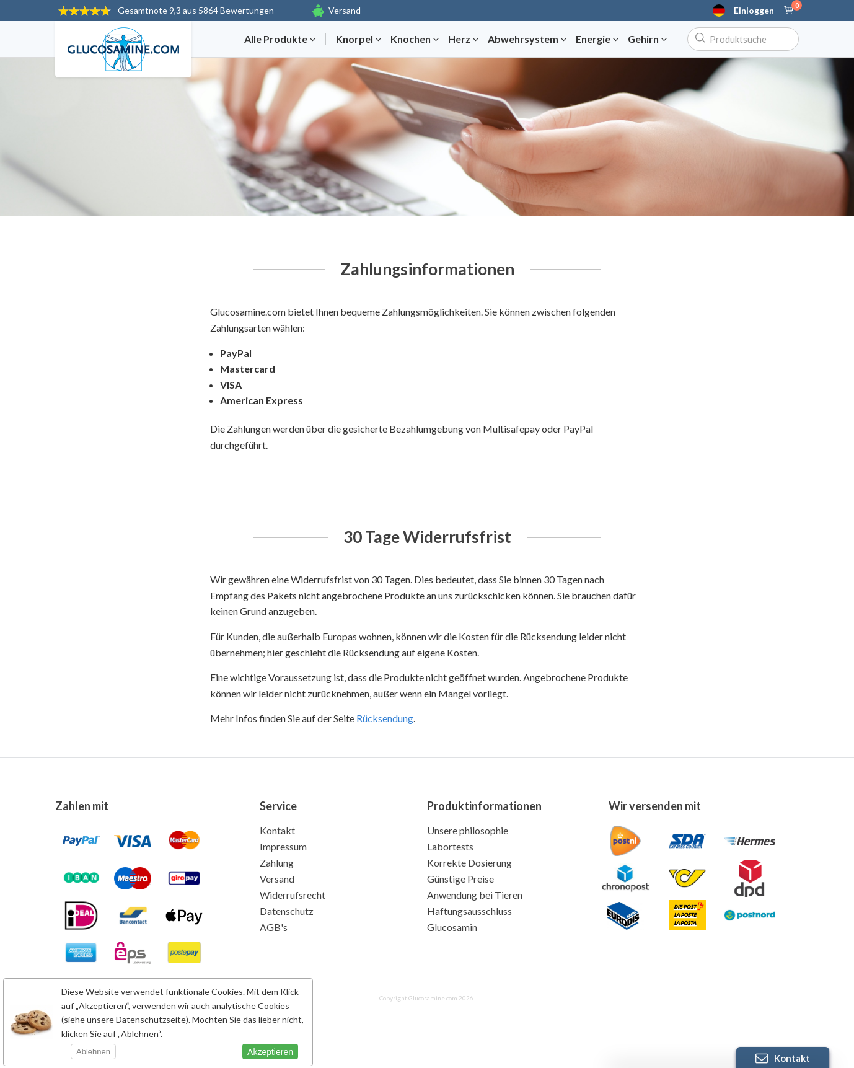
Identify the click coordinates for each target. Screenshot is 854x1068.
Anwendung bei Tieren (474, 895)
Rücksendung (384, 718)
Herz (463, 39)
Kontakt (277, 830)
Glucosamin (452, 927)
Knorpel (358, 39)
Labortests (450, 846)
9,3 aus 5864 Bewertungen (196, 10)
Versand (344, 10)
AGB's (274, 927)
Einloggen (754, 10)
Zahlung (277, 862)
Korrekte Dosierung (469, 862)
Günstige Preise (460, 879)
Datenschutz (287, 911)
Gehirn (647, 39)
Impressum (283, 846)
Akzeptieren (270, 1052)
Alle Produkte (279, 39)
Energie (597, 39)
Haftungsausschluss (469, 911)
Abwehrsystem (527, 39)
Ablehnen (93, 1051)
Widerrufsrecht (292, 895)
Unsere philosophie (467, 830)
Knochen (414, 39)
